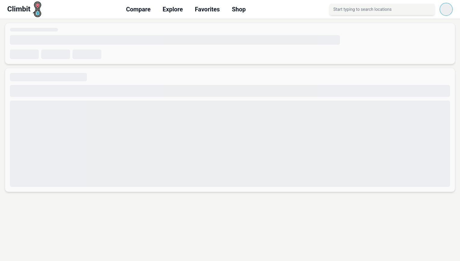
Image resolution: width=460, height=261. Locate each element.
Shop (239, 9)
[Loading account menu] (446, 9)
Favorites (207, 9)
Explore (172, 9)
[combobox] (382, 9)
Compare (138, 9)
